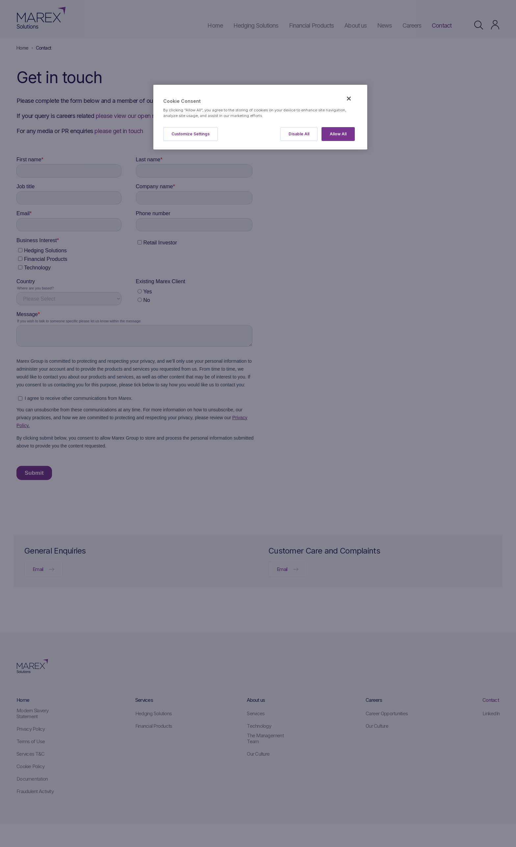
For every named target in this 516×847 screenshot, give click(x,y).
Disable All (299, 133)
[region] (260, 117)
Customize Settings (190, 133)
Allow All (338, 133)
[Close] (349, 98)
